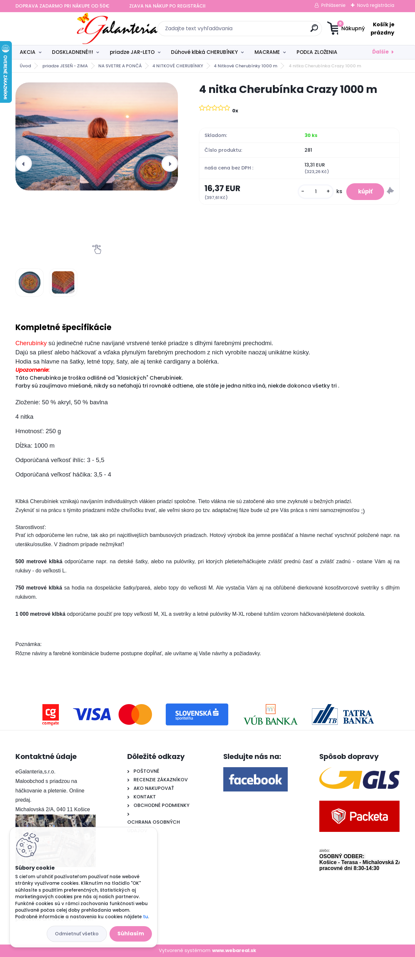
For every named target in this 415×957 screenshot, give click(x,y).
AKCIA (28, 52)
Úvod (25, 66)
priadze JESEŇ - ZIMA (65, 66)
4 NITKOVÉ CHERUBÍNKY (177, 66)
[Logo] (55, 28)
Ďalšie (380, 51)
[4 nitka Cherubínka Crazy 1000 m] (96, 136)
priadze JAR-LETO (132, 52)
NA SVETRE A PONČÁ (120, 66)
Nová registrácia (375, 5)
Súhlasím (130, 933)
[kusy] (312, 192)
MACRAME (267, 52)
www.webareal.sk (234, 950)
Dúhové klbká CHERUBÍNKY (204, 52)
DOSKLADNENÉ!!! (72, 52)
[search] (272, 30)
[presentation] (23, 163)
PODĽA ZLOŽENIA (317, 52)
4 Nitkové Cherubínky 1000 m (245, 66)
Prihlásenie (333, 5)
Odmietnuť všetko (77, 933)
